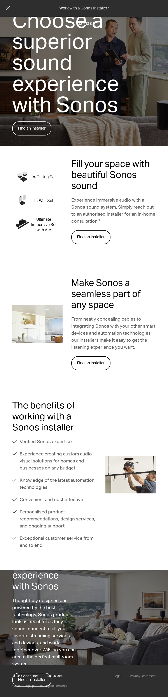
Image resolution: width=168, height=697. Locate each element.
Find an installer (32, 128)
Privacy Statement (143, 676)
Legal (117, 676)
